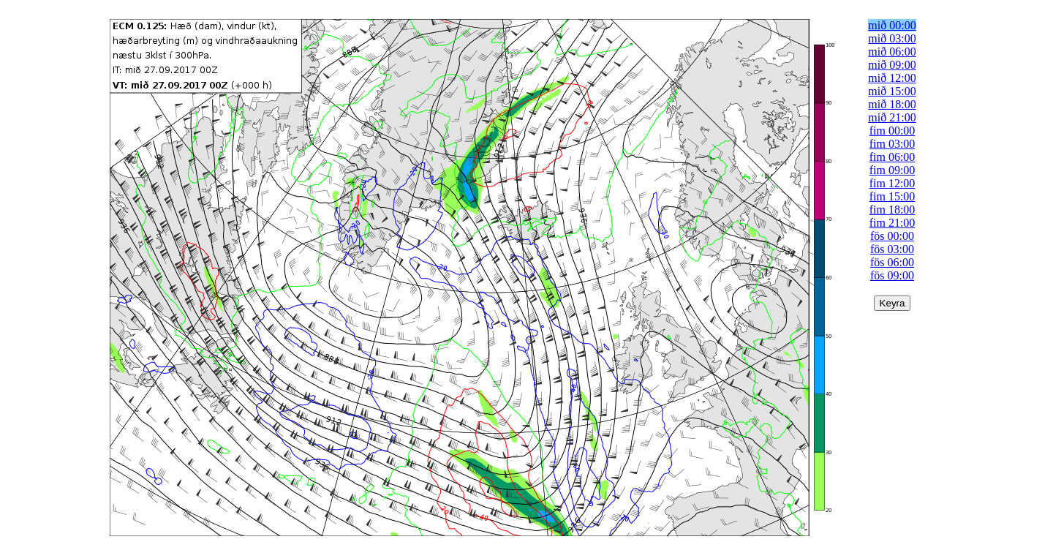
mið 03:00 (892, 38)
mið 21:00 (892, 117)
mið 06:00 (892, 51)
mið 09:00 (892, 65)
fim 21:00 (892, 223)
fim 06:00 (892, 157)
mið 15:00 (892, 91)
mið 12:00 (892, 78)
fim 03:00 (892, 144)
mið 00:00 (892, 25)
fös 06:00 (892, 262)
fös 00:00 (892, 236)
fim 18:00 (892, 209)
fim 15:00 (892, 196)
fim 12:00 (892, 183)
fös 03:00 (892, 249)
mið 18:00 (892, 104)
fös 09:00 (892, 275)
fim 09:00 (892, 170)
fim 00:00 (892, 130)
